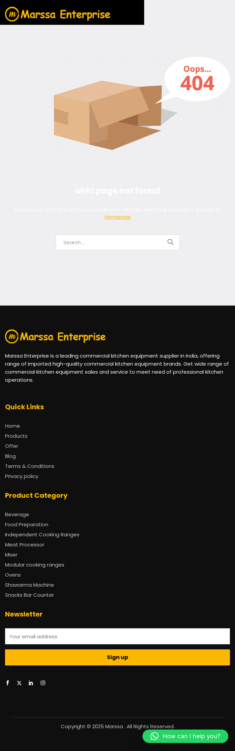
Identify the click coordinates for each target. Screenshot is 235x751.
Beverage (17, 514)
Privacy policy (21, 476)
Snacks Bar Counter (29, 594)
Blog (10, 456)
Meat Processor (24, 544)
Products (16, 435)
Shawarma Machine (29, 584)
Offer (11, 445)
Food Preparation (26, 524)
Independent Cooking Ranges (42, 534)
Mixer (11, 554)
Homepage (118, 217)
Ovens (13, 574)
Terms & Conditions (29, 466)
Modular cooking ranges (34, 564)
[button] (185, 736)
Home (12, 425)
